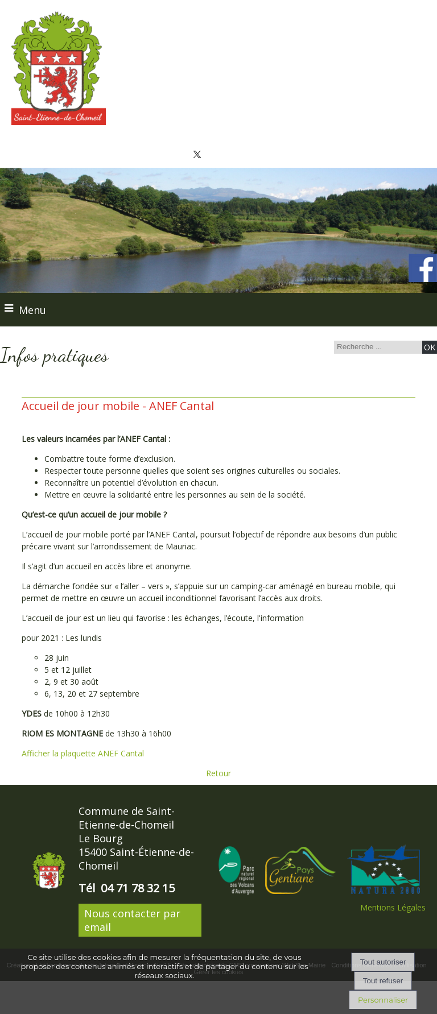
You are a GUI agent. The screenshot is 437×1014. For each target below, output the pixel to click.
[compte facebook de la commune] (423, 279)
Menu (32, 310)
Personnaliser (383, 999)
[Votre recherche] (376, 346)
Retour (218, 773)
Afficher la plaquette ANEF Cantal (83, 753)
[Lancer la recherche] (429, 347)
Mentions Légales (393, 907)
